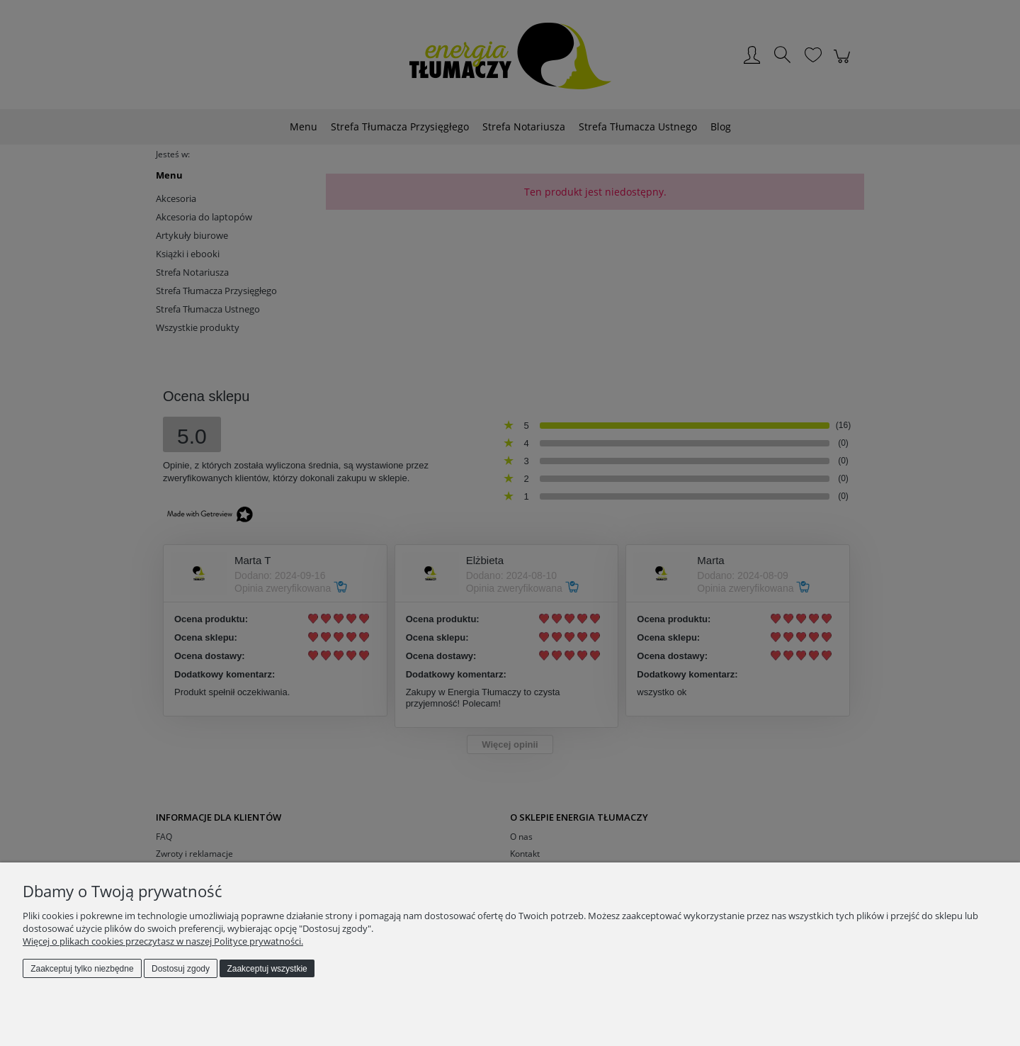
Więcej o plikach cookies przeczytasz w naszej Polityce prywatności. (163, 941)
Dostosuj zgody (181, 969)
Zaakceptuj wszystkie (267, 969)
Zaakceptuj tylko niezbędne (81, 969)
